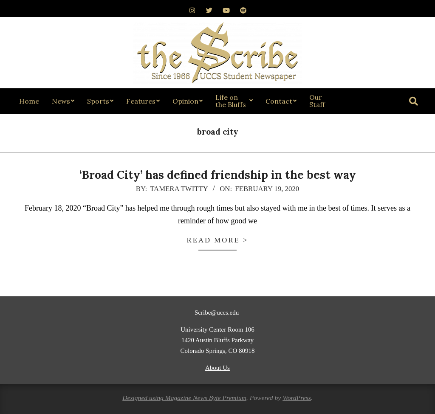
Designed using (143, 397)
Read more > (217, 240)
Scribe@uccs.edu (217, 312)
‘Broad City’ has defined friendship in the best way (217, 175)
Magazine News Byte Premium (205, 397)
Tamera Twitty (179, 189)
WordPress (296, 397)
